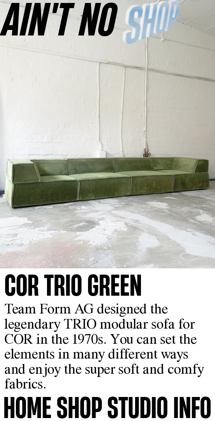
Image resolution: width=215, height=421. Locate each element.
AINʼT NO (59, 18)
